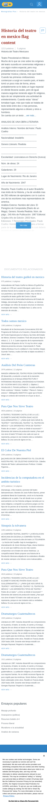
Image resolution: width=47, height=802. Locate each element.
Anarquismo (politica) (10, 715)
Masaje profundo (8, 711)
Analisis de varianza (10, 732)
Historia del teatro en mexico (32, 11)
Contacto (5, 759)
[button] (43, 37)
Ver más (23, 225)
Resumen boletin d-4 (10, 719)
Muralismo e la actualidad (12, 728)
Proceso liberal (7, 723)
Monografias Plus (9, 11)
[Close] (44, 762)
